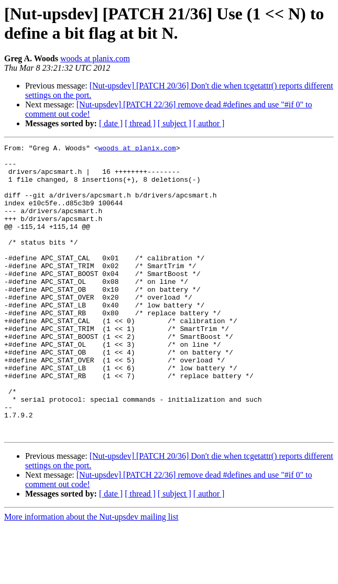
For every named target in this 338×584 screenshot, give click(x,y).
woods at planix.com (95, 58)
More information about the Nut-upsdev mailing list (91, 574)
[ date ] (111, 123)
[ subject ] (174, 123)
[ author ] (209, 123)
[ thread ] (140, 123)
